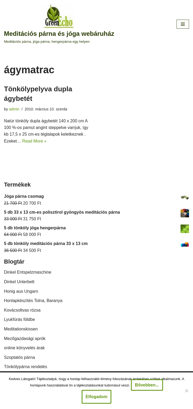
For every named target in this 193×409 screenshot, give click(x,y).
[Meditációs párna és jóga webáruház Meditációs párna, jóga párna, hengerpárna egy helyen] (59, 24)
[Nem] (186, 390)
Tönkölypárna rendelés (25, 367)
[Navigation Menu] (183, 24)
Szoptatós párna (19, 357)
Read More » (34, 141)
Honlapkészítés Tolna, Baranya (33, 301)
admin (14, 109)
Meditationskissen (21, 329)
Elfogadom (97, 396)
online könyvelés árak (24, 348)
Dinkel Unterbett (19, 282)
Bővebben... (147, 385)
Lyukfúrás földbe (19, 320)
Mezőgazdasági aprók (25, 339)
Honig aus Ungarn (21, 291)
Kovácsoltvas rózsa (22, 310)
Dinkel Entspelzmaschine (27, 272)
